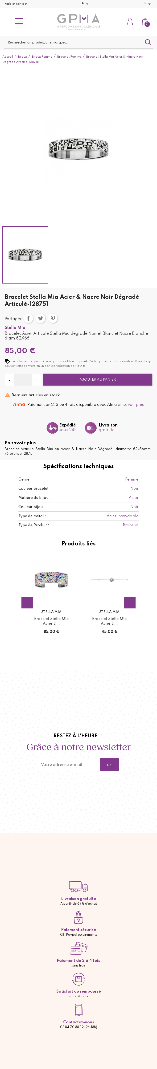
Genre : (25, 479)
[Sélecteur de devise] (86, 4)
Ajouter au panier (97, 380)
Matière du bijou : (34, 498)
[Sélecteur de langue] (148, 4)
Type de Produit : (33, 525)
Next (130, 602)
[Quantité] (23, 379)
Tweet (40, 318)
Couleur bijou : (31, 507)
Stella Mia (15, 328)
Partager (28, 318)
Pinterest (53, 318)
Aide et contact (16, 3)
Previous (27, 602)
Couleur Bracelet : (34, 489)
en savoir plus (131, 405)
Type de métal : (32, 516)
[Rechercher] (78, 43)
